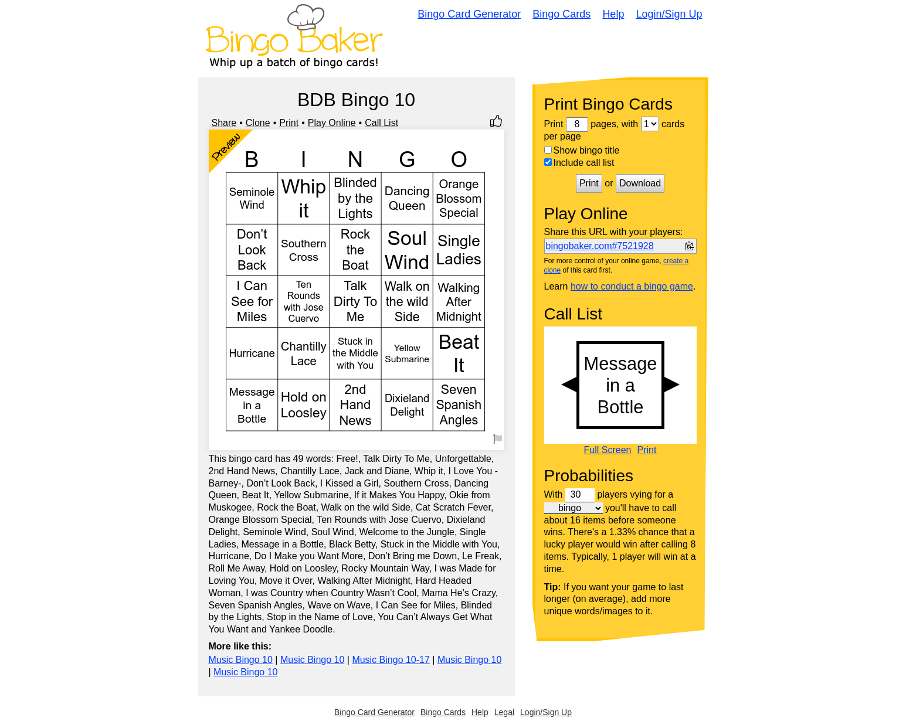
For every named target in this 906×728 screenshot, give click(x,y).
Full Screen (608, 450)
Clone (258, 123)
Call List (381, 123)
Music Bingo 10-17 (391, 660)
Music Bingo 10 (241, 660)
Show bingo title (582, 150)
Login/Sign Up (669, 14)
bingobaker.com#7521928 (600, 246)
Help (613, 14)
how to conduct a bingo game (632, 286)
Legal (504, 712)
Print (288, 123)
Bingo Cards (561, 14)
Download (640, 183)
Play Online (332, 123)
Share (224, 123)
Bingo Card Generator (469, 14)
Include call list (579, 163)
